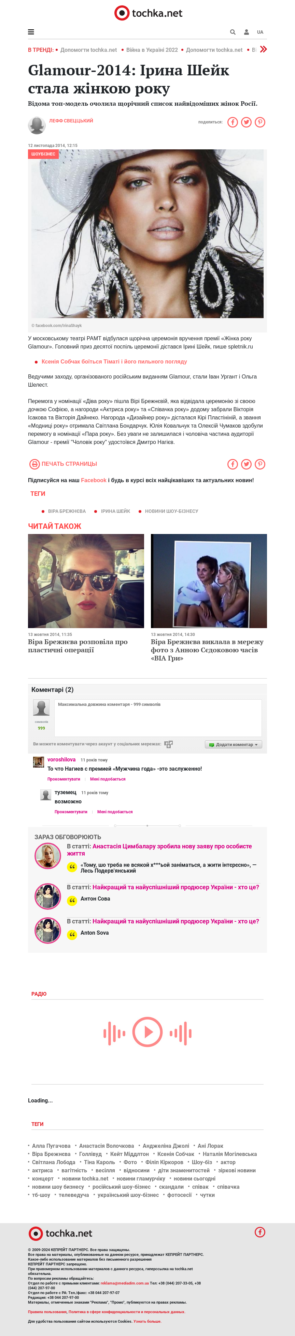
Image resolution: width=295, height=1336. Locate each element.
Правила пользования (47, 1312)
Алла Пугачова (51, 1146)
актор (228, 1162)
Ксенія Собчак (175, 1154)
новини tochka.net (85, 1178)
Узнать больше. (147, 1321)
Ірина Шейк (115, 511)
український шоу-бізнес (128, 1195)
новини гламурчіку (141, 1178)
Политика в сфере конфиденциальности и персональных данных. (127, 1312)
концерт (43, 1178)
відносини (137, 1170)
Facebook (94, 480)
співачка (228, 1187)
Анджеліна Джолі (166, 1146)
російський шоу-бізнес (122, 1187)
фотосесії (179, 1195)
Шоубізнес (43, 154)
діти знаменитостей (184, 1170)
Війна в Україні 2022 (152, 50)
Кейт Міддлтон (129, 1154)
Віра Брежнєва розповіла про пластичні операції (78, 645)
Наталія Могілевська (230, 1154)
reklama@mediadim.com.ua (125, 1283)
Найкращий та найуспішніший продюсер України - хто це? (176, 887)
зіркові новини (237, 1170)
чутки (207, 1195)
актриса (42, 1170)
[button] (246, 32)
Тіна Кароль (99, 1162)
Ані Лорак (210, 1146)
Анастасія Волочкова (106, 1146)
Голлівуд (90, 1154)
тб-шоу (41, 1195)
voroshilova (61, 759)
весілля (105, 1170)
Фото (130, 1162)
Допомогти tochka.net (89, 50)
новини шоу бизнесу (58, 1187)
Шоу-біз (202, 1162)
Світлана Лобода (53, 1162)
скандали (171, 1187)
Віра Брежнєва (67, 511)
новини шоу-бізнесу (171, 511)
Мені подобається (108, 779)
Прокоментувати (63, 779)
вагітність (74, 1170)
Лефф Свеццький (71, 120)
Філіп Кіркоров (164, 1162)
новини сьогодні (194, 1178)
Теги (38, 1124)
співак (200, 1187)
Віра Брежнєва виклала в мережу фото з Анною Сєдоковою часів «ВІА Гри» (207, 650)
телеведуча (74, 1195)
